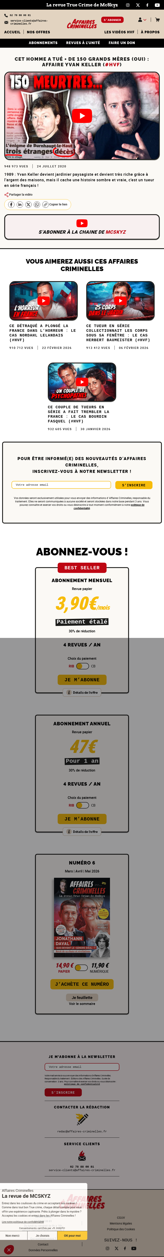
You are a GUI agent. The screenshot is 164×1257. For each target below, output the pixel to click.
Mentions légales (121, 1223)
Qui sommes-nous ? (43, 1238)
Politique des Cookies (121, 1229)
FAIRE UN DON (122, 43)
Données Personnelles (43, 1250)
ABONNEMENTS (43, 43)
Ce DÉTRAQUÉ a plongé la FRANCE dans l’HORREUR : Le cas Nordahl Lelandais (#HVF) (42, 333)
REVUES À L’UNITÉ (83, 43)
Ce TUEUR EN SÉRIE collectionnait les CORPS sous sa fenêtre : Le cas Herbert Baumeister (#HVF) (118, 333)
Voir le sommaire (82, 1003)
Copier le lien (54, 204)
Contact (43, 1244)
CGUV (121, 1218)
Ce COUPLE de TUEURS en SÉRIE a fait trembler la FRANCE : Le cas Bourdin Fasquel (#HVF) (78, 414)
